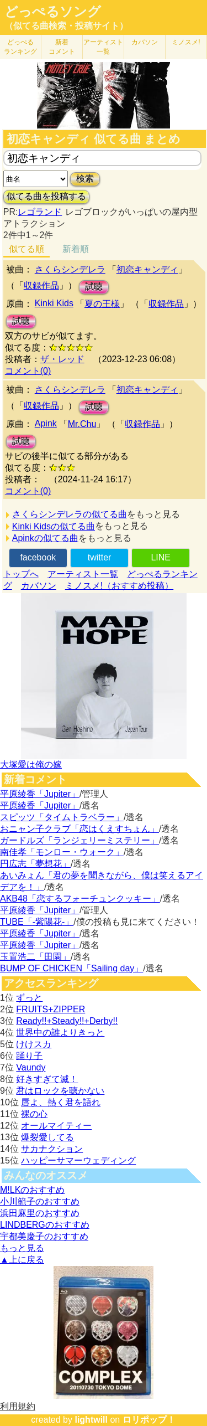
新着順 (75, 249)
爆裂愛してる (47, 1137)
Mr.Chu (82, 424)
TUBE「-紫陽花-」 (36, 921)
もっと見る (22, 1248)
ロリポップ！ (149, 1419)
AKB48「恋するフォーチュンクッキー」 (80, 898)
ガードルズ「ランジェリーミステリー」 (79, 840)
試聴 (94, 286)
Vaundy (30, 1067)
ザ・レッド (62, 359)
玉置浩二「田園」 (35, 956)
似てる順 (26, 249)
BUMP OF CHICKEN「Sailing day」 (71, 968)
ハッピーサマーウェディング (78, 1160)
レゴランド (40, 212)
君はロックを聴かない (60, 1090)
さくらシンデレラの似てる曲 (69, 514)
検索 (85, 178)
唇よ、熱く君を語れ (60, 1102)
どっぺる (20, 46)
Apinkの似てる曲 (45, 538)
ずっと (29, 997)
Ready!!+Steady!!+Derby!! (67, 1021)
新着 (62, 46)
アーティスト (103, 46)
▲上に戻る (22, 1259)
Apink (46, 423)
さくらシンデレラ (70, 269)
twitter (100, 557)
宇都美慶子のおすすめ (44, 1236)
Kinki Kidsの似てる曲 (53, 526)
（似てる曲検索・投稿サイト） (66, 25)
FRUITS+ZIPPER (50, 1009)
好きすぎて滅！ (47, 1079)
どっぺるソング (52, 11)
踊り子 (29, 1056)
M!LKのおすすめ (32, 1190)
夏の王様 (102, 303)
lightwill (91, 1419)
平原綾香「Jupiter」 (39, 794)
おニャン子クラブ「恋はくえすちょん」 (79, 828)
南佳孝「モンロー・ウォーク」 (62, 852)
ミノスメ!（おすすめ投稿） (119, 585)
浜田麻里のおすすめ (39, 1213)
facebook (38, 557)
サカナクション (52, 1149)
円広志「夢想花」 (35, 863)
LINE (161, 557)
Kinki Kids (54, 303)
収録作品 (41, 285)
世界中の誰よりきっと (60, 1032)
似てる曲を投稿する (46, 196)
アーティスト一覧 (82, 574)
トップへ (21, 574)
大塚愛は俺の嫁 (31, 764)
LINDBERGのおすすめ (44, 1224)
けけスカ (33, 1044)
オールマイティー (56, 1125)
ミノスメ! (186, 42)
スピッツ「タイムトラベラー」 (62, 817)
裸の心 (34, 1114)
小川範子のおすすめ (39, 1201)
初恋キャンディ (147, 269)
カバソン (144, 42)
